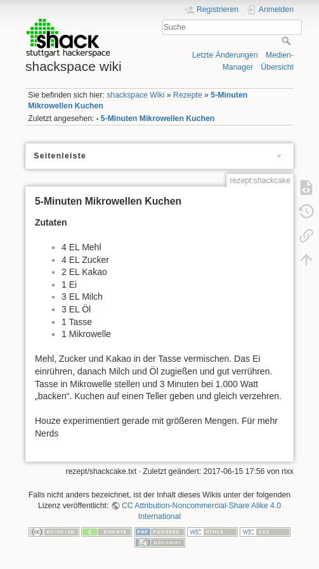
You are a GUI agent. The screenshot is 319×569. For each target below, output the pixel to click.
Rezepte (187, 95)
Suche (288, 40)
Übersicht (277, 67)
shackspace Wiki (135, 95)
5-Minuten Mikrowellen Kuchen (158, 118)
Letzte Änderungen (225, 55)
